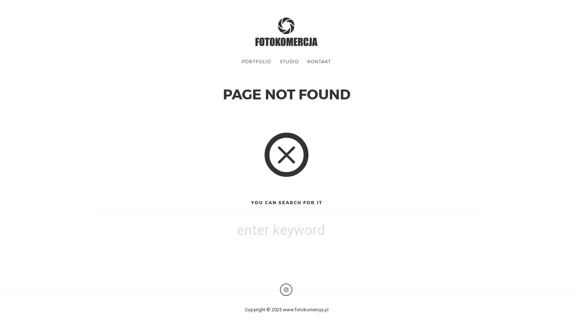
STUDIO (289, 61)
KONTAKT (319, 61)
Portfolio (256, 61)
